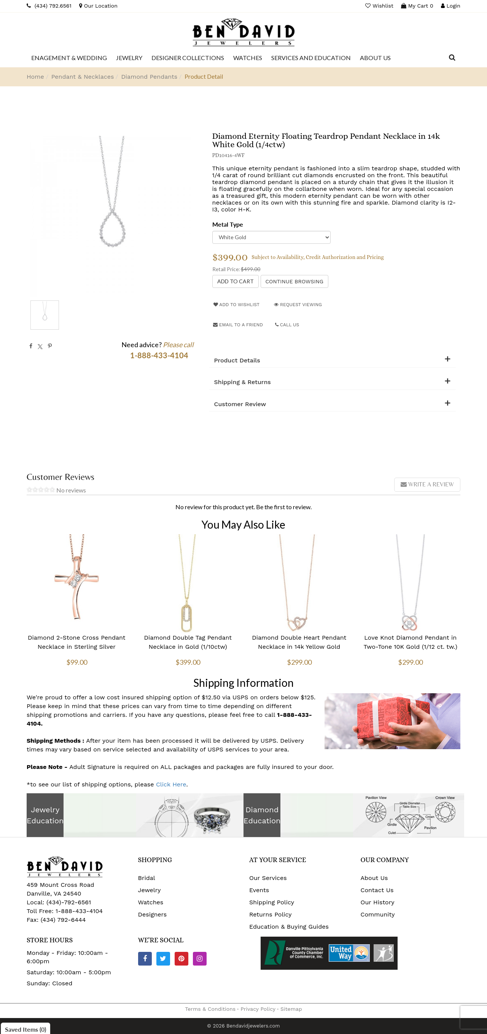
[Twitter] (163, 959)
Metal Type (227, 224)
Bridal (146, 878)
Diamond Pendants (149, 76)
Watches (151, 902)
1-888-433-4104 (79, 911)
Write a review (427, 484)
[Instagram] (200, 959)
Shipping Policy (271, 902)
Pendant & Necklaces (82, 76)
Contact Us (377, 890)
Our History (378, 902)
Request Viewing (298, 304)
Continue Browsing (294, 281)
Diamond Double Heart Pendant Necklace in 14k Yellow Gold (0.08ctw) (299, 646)
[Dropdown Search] (452, 57)
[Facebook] (145, 959)
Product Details (237, 360)
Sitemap (291, 1009)
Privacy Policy (257, 1009)
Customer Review (240, 404)
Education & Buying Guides (289, 926)
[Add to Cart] (235, 281)
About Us (374, 878)
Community (378, 914)
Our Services (268, 878)
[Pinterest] (181, 959)
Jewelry (149, 890)
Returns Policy (270, 914)
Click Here (171, 784)
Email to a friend (238, 324)
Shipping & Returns (242, 382)
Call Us (287, 324)
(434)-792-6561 (68, 902)
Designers (152, 914)
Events (259, 890)
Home (35, 76)
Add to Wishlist (236, 304)
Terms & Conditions (210, 1009)
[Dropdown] (69, 57)
